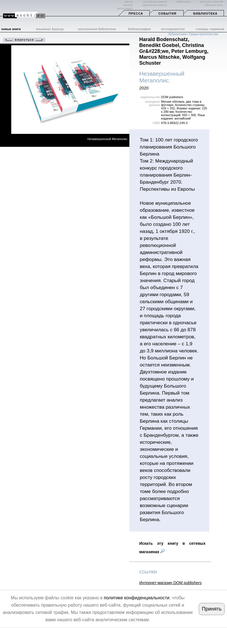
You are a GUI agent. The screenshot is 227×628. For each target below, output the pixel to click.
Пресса (136, 13)
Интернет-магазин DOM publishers (170, 582)
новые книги (11, 29)
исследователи (173, 29)
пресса (128, 1)
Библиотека (205, 13)
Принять (212, 609)
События (167, 13)
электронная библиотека (97, 29)
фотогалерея (124, 8)
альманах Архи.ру (50, 29)
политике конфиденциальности (136, 597)
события (127, 5)
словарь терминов (210, 29)
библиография (139, 29)
